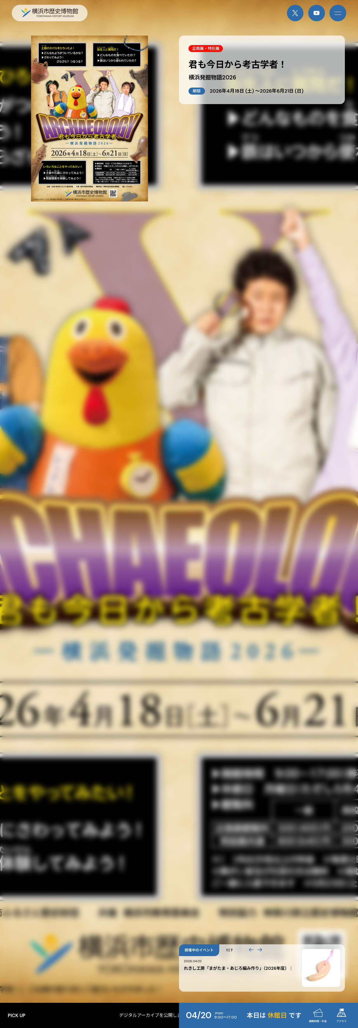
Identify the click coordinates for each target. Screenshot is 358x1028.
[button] (251, 950)
